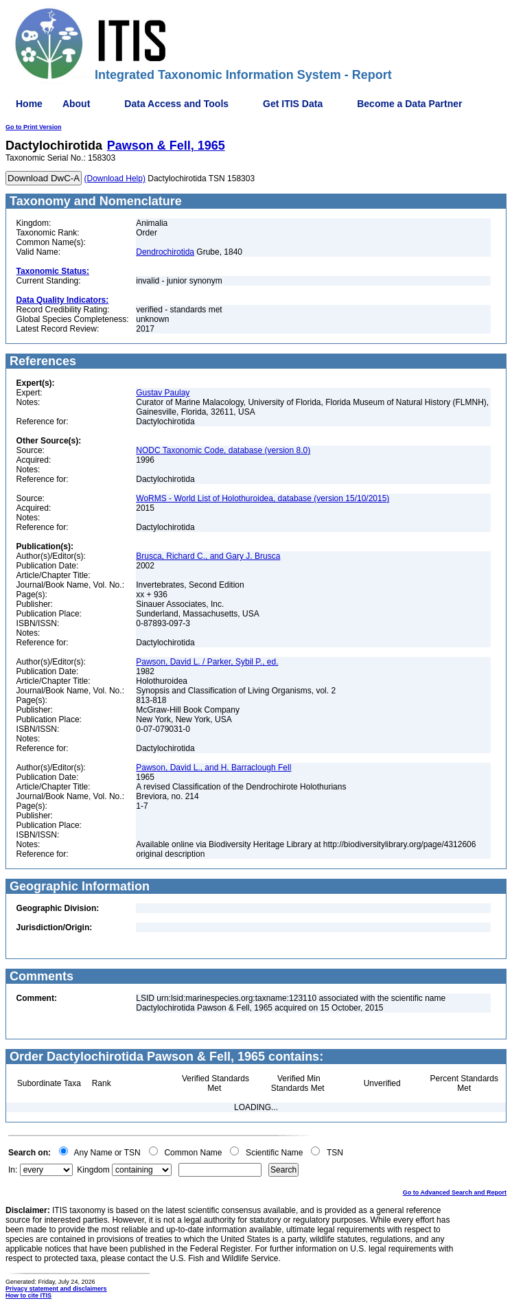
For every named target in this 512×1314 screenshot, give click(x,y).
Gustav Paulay (162, 392)
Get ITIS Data (293, 103)
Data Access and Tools (176, 103)
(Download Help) (115, 178)
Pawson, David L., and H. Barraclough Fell (213, 767)
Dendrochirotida (165, 252)
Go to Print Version (33, 127)
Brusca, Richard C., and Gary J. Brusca (208, 556)
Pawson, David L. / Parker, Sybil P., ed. (207, 662)
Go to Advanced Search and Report (455, 1192)
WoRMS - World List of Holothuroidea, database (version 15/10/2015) (262, 498)
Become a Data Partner (409, 103)
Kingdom (93, 1170)
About (76, 103)
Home (29, 103)
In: (12, 1170)
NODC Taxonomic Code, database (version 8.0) (223, 450)
